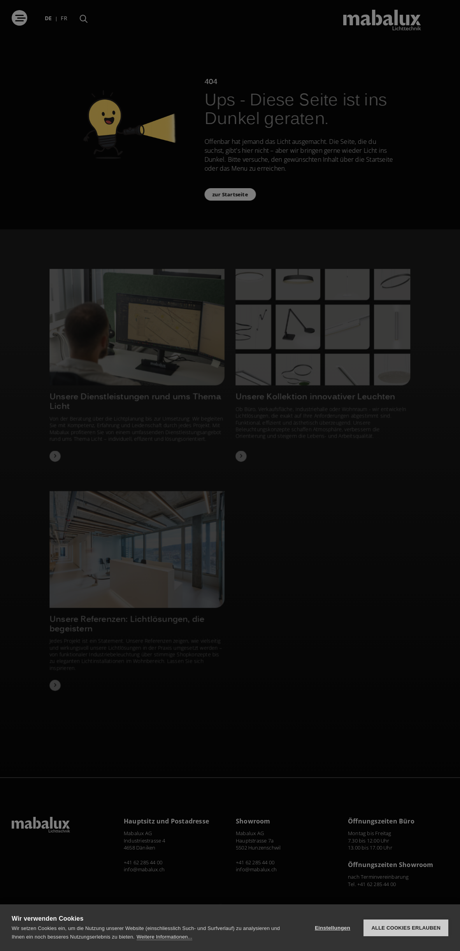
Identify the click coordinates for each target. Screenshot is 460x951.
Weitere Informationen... (164, 937)
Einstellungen (332, 928)
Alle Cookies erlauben (406, 928)
